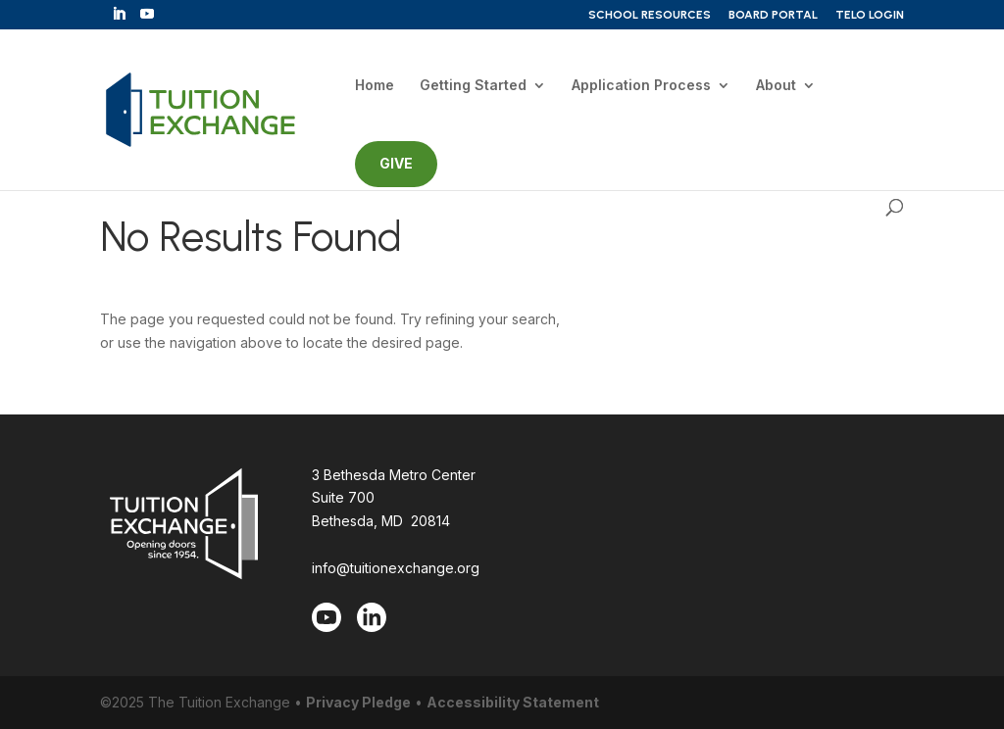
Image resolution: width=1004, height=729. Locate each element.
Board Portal (773, 15)
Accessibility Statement (513, 702)
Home (374, 85)
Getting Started (473, 85)
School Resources (649, 15)
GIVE (396, 163)
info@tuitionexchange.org (395, 567)
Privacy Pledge (358, 702)
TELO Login (869, 15)
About (776, 85)
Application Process (641, 85)
